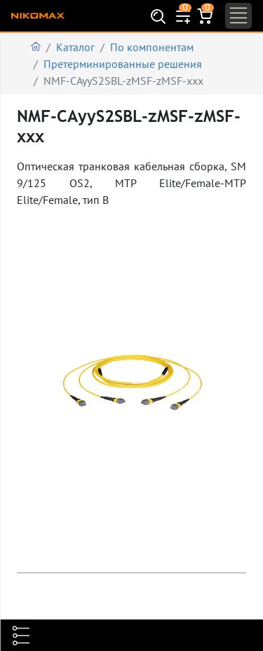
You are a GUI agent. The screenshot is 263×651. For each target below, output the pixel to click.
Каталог (75, 47)
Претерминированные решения (122, 64)
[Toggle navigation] (238, 16)
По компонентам (152, 47)
